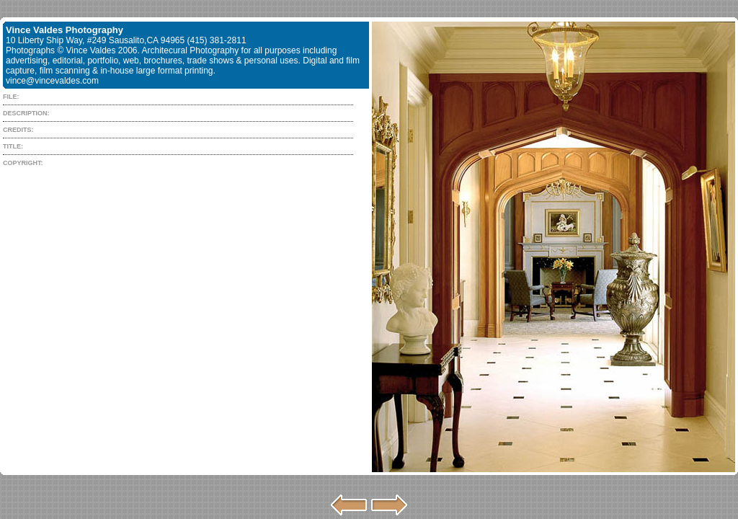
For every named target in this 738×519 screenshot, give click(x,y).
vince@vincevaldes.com (52, 81)
